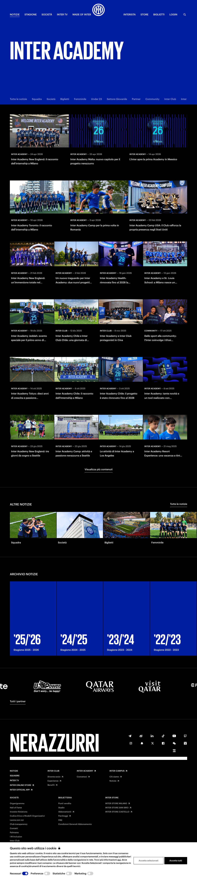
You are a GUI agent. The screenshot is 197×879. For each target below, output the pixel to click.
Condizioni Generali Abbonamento (75, 824)
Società (51, 99)
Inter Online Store (20, 785)
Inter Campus (117, 771)
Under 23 (96, 99)
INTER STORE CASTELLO (117, 812)
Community (152, 99)
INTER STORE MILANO (116, 803)
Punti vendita (64, 803)
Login (173, 14)
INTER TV (62, 14)
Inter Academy (85, 771)
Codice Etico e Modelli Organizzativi (27, 816)
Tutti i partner (18, 701)
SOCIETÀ (47, 14)
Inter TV (14, 780)
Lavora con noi (17, 820)
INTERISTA (129, 14)
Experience (53, 781)
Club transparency (18, 824)
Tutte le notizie (18, 99)
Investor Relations (18, 812)
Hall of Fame (16, 807)
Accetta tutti (175, 860)
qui (119, 859)
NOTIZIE (15, 14)
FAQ (60, 820)
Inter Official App (20, 790)
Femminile (80, 99)
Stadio (61, 807)
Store (144, 14)
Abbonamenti (64, 812)
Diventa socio (54, 777)
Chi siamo (114, 777)
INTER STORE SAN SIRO (117, 807)
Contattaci (82, 777)
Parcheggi (63, 816)
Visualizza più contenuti (99, 469)
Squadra (37, 99)
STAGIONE (30, 14)
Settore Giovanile (117, 99)
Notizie (14, 771)
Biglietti (64, 99)
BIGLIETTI (159, 14)
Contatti (14, 828)
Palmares (14, 832)
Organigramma (17, 803)
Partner (136, 99)
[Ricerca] (184, 14)
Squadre (15, 775)
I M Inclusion (16, 836)
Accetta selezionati (148, 860)
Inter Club (170, 99)
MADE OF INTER (81, 14)
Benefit (51, 785)
